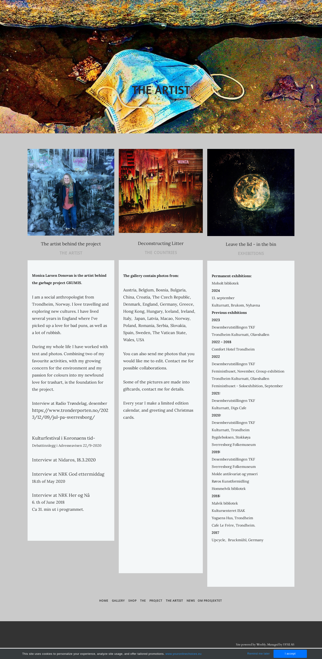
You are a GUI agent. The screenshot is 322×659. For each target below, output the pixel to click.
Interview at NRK (50, 495)
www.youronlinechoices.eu (183, 653)
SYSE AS (288, 645)
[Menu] (11, 6)
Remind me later (258, 653)
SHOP (134, 600)
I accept (290, 653)
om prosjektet (210, 600)
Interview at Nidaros (53, 460)
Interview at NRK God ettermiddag (68, 474)
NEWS (191, 600)
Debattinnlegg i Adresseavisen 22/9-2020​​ (66, 445)
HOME (103, 600)
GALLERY (119, 600)
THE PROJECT (151, 600)
